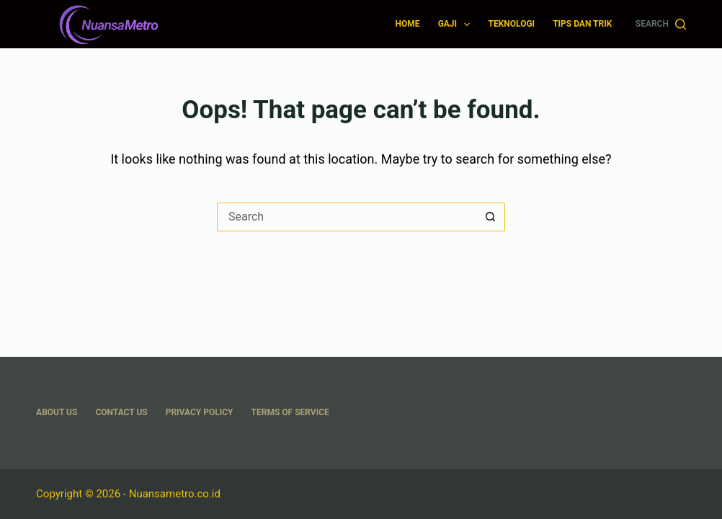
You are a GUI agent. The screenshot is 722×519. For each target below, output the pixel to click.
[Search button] (490, 217)
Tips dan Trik (582, 24)
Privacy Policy (199, 412)
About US (56, 412)
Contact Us (121, 412)
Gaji (457, 24)
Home (408, 24)
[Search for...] (346, 217)
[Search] (661, 24)
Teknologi (511, 24)
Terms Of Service (290, 412)
